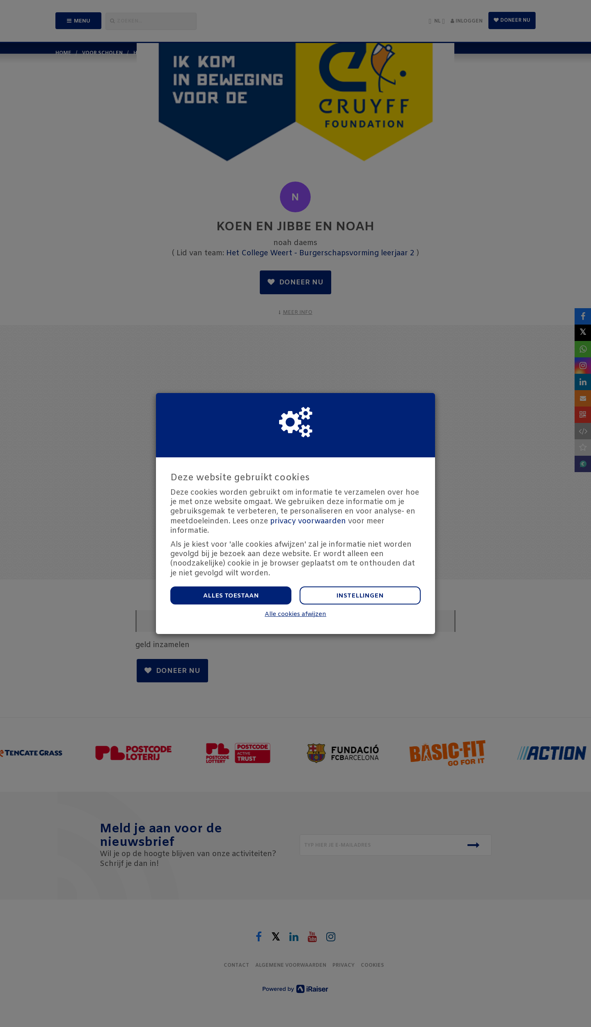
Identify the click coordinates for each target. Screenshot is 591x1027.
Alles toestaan (231, 596)
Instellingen (360, 596)
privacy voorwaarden (308, 521)
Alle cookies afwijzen (295, 614)
